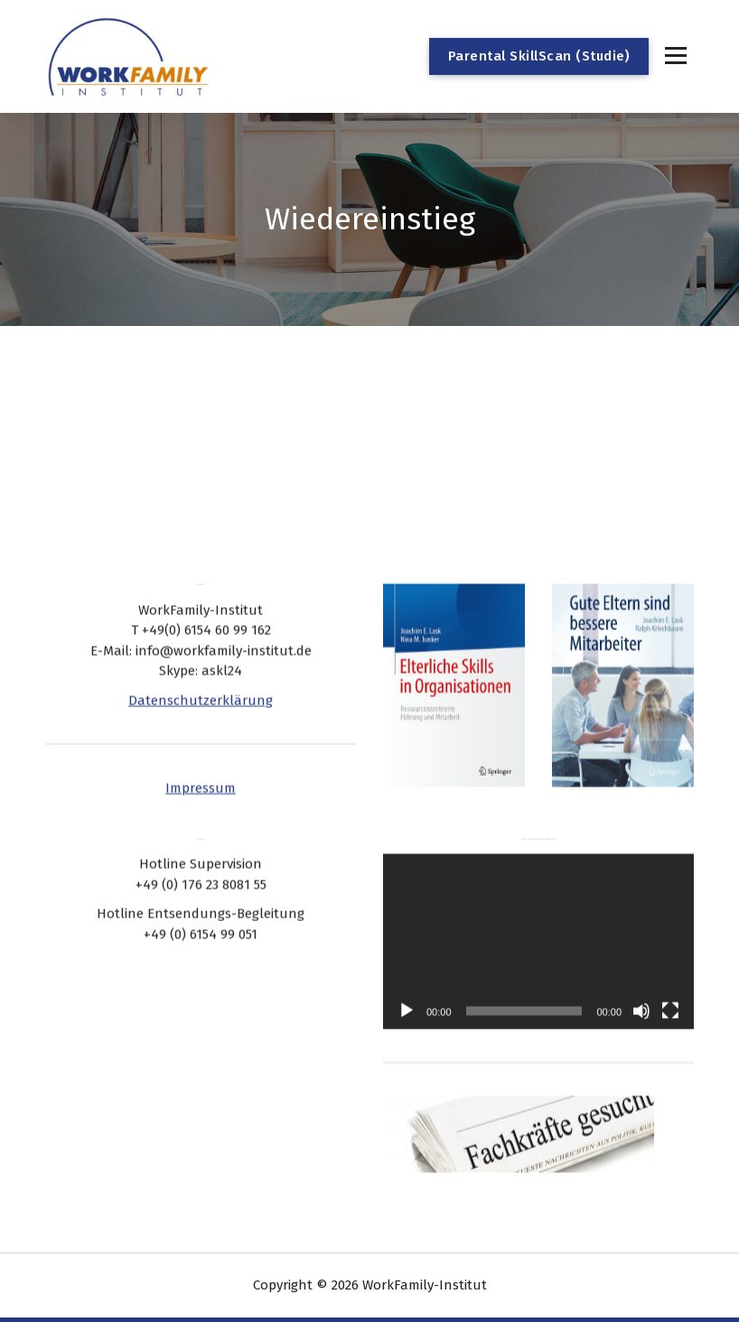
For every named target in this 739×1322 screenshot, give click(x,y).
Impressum (200, 754)
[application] (538, 908)
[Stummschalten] (641, 977)
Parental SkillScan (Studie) (539, 56)
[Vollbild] (670, 977)
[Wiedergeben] (407, 977)
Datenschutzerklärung (200, 666)
